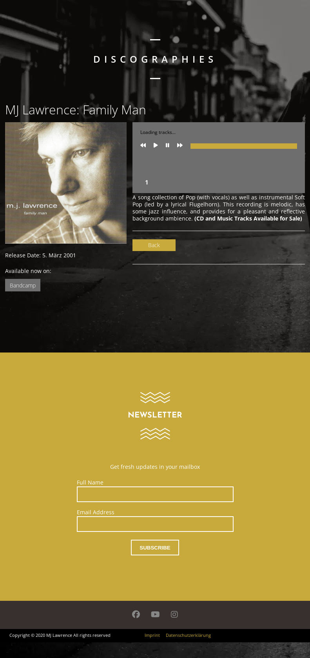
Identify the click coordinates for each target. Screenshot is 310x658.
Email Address (95, 512)
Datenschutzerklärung (188, 635)
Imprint (152, 635)
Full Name (90, 482)
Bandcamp (23, 285)
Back (154, 245)
